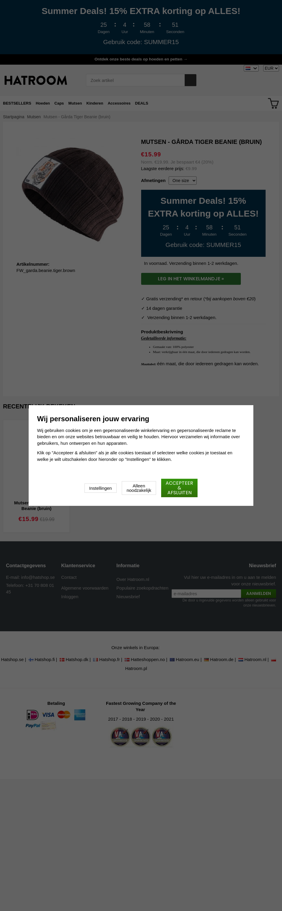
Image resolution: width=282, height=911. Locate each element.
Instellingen (100, 488)
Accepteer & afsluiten (179, 488)
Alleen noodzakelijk (139, 488)
